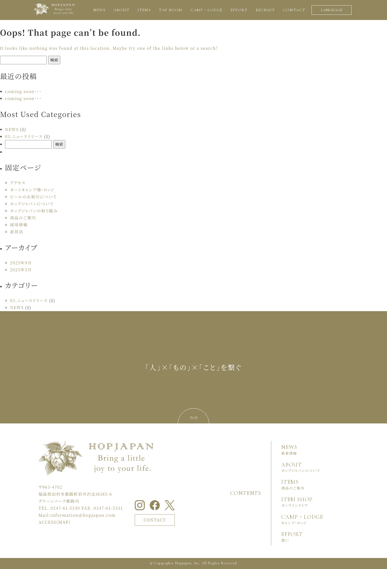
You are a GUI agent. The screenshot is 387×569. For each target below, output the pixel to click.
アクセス (18, 183)
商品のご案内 (23, 218)
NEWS (12, 129)
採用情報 (19, 225)
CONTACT (155, 520)
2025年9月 (21, 263)
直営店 (16, 232)
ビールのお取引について (33, 197)
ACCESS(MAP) (54, 522)
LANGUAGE (331, 10)
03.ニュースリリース (24, 136)
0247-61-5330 (65, 508)
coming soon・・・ (23, 91)
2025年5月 (21, 270)
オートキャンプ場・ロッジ (32, 190)
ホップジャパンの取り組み (34, 211)
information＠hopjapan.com (83, 515)
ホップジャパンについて (32, 204)
